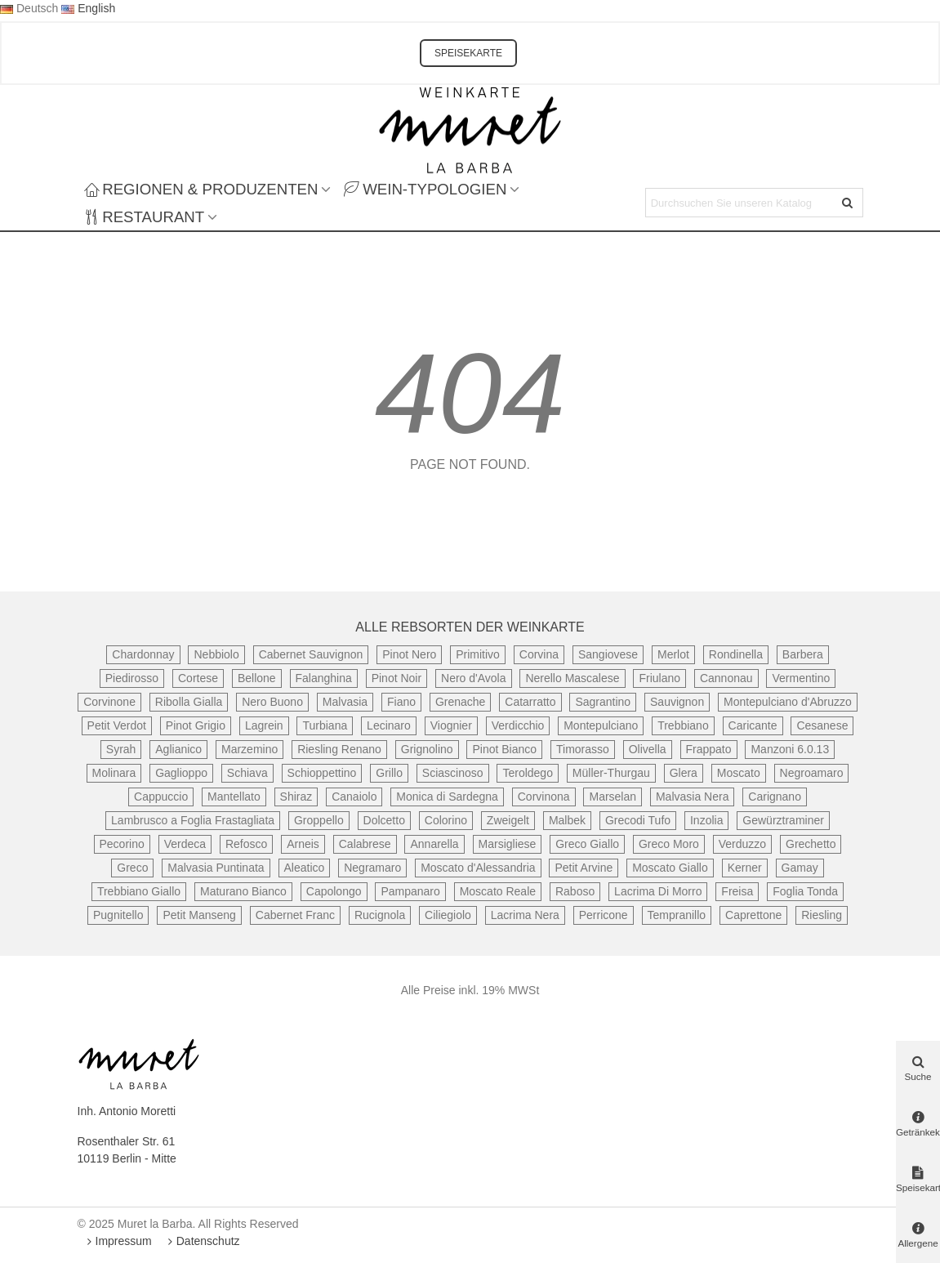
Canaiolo (354, 796)
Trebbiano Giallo (138, 891)
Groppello (319, 820)
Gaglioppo (181, 772)
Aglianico (178, 749)
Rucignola (379, 915)
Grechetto (810, 843)
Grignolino (427, 749)
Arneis (303, 843)
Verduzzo (742, 843)
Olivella (647, 749)
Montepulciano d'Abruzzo (788, 701)
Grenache (460, 701)
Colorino (446, 820)
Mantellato (234, 796)
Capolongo (334, 891)
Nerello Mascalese (572, 678)
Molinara (114, 772)
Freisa (737, 891)
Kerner (745, 867)
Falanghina (324, 678)
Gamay (800, 867)
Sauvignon (677, 701)
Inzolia (706, 820)
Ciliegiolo (448, 915)
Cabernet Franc (295, 915)
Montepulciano (601, 725)
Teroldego (527, 772)
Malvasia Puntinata (215, 867)
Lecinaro (389, 725)
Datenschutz (202, 1240)
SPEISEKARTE (468, 53)
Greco (132, 867)
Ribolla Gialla (188, 701)
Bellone (257, 678)
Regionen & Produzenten (201, 189)
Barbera (802, 654)
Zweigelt (508, 820)
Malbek (567, 820)
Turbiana (324, 725)
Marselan (612, 796)
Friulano (659, 678)
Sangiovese (608, 654)
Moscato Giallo (670, 867)
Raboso (575, 891)
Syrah (121, 749)
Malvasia (345, 701)
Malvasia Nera (692, 796)
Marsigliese (508, 843)
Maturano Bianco (243, 891)
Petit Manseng (199, 915)
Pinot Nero (409, 654)
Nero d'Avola (473, 678)
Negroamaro (812, 772)
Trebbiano (683, 725)
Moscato (738, 772)
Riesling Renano (339, 749)
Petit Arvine (584, 867)
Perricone (603, 915)
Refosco (246, 843)
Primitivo (478, 654)
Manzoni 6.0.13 (790, 749)
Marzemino (249, 749)
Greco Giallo (587, 843)
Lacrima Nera (525, 915)
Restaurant (144, 216)
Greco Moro (669, 843)
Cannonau (726, 678)
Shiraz (296, 796)
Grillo (389, 772)
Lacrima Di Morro (658, 891)
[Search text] (740, 202)
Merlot (673, 654)
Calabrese (365, 843)
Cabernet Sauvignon (311, 654)
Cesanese (822, 725)
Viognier (451, 725)
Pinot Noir (396, 678)
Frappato (709, 749)
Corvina (539, 654)
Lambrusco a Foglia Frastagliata (192, 820)
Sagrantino (602, 701)
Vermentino (801, 678)
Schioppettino (322, 772)
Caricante (752, 725)
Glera (683, 772)
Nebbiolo (216, 654)
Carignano (774, 796)
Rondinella (736, 654)
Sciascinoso (452, 772)
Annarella (434, 843)
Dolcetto (384, 820)
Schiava (247, 772)
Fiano (401, 701)
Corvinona (544, 796)
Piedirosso (131, 678)
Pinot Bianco (504, 749)
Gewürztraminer (783, 820)
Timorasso (582, 749)
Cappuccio (161, 796)
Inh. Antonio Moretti (127, 1111)
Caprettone (753, 915)
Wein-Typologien (425, 189)
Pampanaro (410, 891)
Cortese (198, 678)
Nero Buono (272, 701)
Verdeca (185, 843)
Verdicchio (518, 725)
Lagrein (264, 725)
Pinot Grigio (195, 725)
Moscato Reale (498, 891)
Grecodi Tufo (637, 820)
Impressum (118, 1240)
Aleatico (304, 867)
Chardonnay (143, 654)
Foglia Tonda (805, 891)
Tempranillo (677, 915)
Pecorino (122, 843)
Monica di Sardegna (447, 796)
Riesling (821, 915)
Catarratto (530, 701)
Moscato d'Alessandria (478, 867)
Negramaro (372, 867)
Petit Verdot (116, 725)
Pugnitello (118, 915)
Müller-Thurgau (611, 772)
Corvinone (109, 701)
